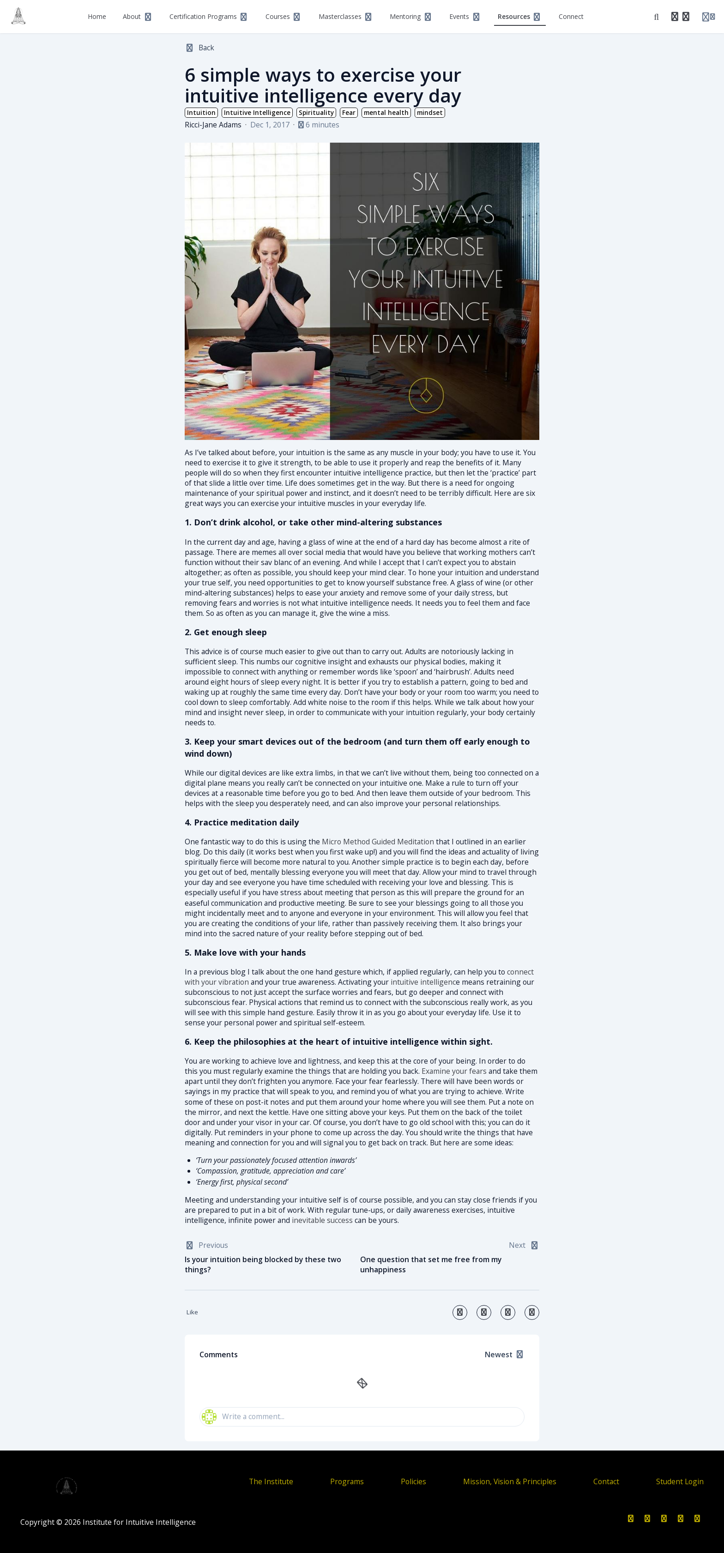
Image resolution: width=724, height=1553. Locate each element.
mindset (430, 112)
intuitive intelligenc (423, 982)
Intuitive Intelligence (257, 112)
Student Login (680, 1481)
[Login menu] (708, 16)
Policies (413, 1481)
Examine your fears (454, 1071)
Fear (349, 112)
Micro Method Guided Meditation (378, 842)
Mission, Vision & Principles (509, 1481)
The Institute (271, 1481)
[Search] (656, 16)
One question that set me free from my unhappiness (430, 1264)
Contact (606, 1481)
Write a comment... (243, 1416)
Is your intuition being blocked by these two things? (263, 1264)
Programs (347, 1481)
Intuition (201, 112)
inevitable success (322, 1220)
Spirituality (316, 112)
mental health (386, 112)
